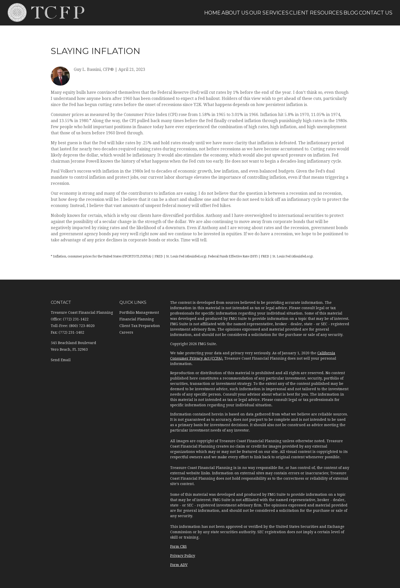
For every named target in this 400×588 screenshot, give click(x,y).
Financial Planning (136, 319)
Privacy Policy (182, 556)
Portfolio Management (139, 312)
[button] (207, 12)
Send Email (61, 360)
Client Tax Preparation (139, 326)
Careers (126, 332)
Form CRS (178, 546)
